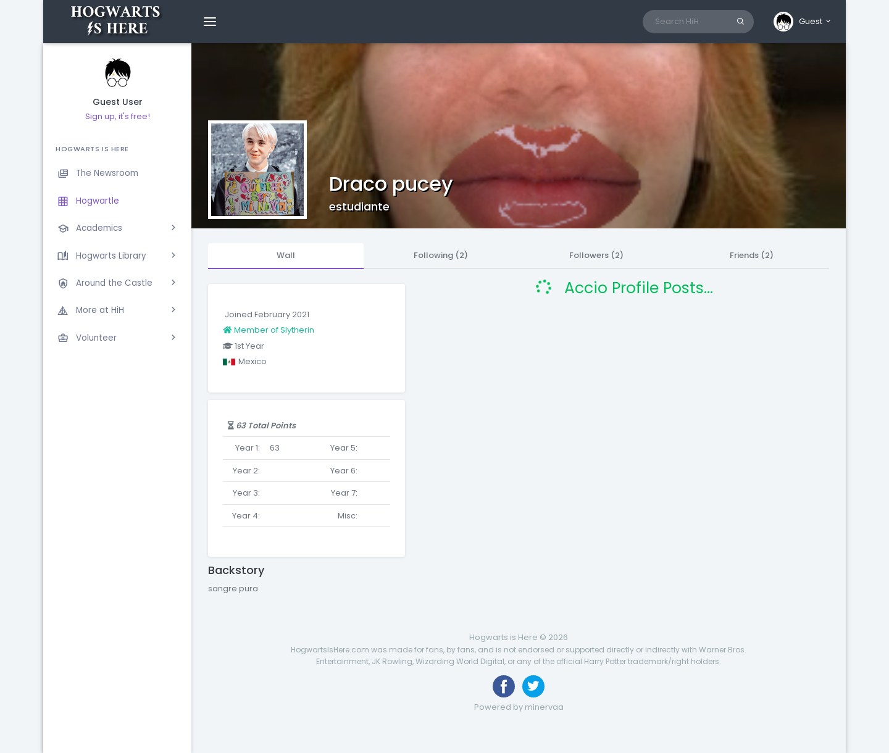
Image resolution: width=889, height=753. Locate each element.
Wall (286, 255)
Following (441, 255)
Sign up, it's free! (117, 116)
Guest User (118, 102)
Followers (596, 255)
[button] (803, 21)
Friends (752, 255)
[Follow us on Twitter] (533, 686)
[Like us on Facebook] (504, 686)
